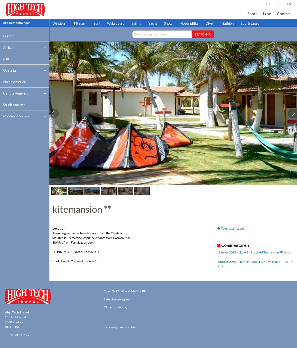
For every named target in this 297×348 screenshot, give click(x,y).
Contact (284, 13)
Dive (209, 23)
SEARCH (203, 34)
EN (289, 4)
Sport (252, 13)
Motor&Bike (189, 23)
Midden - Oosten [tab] (16, 116)
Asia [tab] (6, 59)
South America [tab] (14, 104)
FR (278, 4)
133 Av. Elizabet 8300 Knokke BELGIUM (15, 322)
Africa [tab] (7, 47)
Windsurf (60, 23)
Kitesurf (80, 23)
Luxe (267, 13)
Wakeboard (116, 23)
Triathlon (227, 23)
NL (268, 4)
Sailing (136, 23)
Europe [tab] (8, 36)
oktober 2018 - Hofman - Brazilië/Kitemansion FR (250, 261)
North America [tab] (14, 82)
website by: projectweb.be (120, 327)
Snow (168, 23)
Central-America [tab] (15, 93)
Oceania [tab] (9, 70)
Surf (97, 23)
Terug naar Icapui (230, 228)
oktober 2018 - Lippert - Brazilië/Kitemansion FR (250, 252)
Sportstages (250, 23)
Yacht (152, 23)
